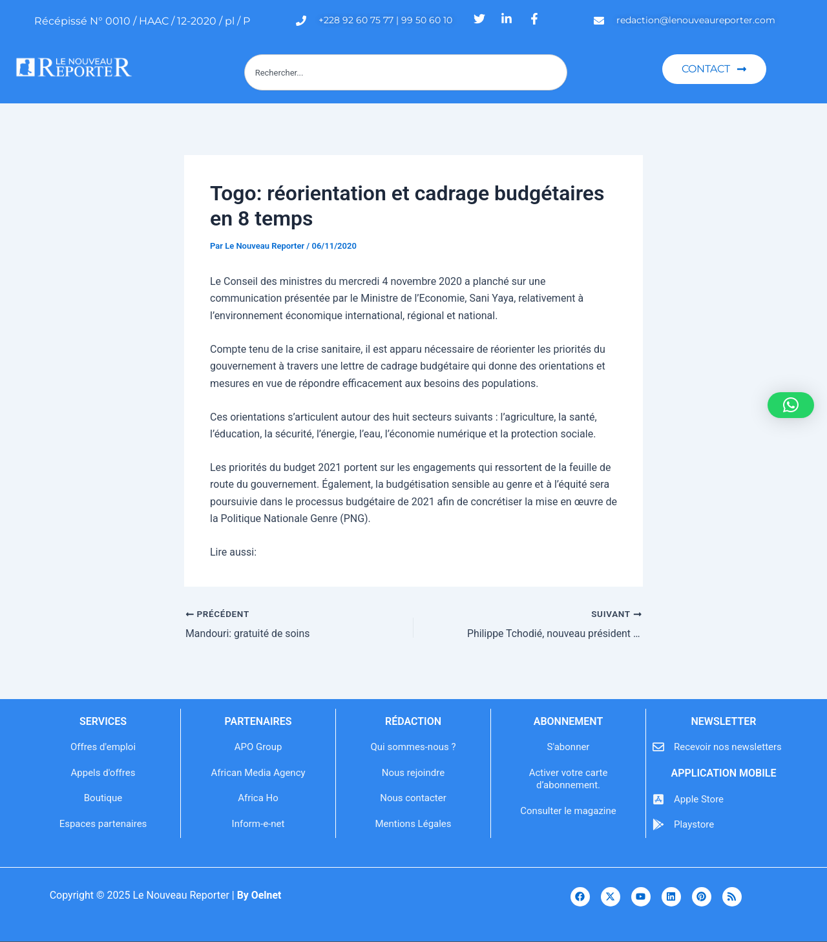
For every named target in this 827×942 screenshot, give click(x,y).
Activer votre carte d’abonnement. (568, 779)
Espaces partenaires (103, 824)
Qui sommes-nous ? (412, 747)
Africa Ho (258, 798)
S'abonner (568, 747)
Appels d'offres (103, 773)
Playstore (694, 824)
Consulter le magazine (568, 811)
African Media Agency (258, 773)
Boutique (103, 798)
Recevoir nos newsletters (728, 747)
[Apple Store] (658, 799)
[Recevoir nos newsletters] (658, 747)
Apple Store (699, 799)
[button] (791, 405)
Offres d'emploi (103, 747)
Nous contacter (413, 798)
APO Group (258, 747)
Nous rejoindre (413, 773)
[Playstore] (658, 824)
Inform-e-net (258, 824)
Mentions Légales (413, 824)
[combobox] (405, 72)
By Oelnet (258, 895)
